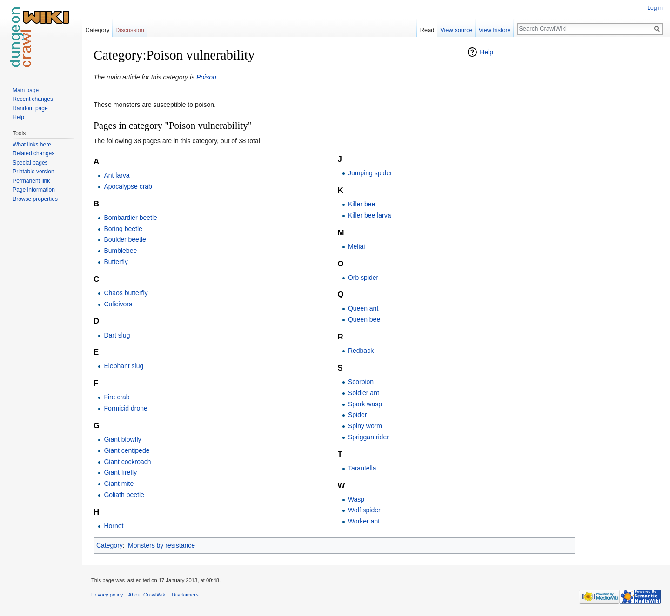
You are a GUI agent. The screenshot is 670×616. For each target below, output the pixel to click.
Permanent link (31, 181)
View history (494, 29)
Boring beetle (123, 228)
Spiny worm (365, 426)
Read (427, 29)
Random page (30, 108)
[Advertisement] (621, 185)
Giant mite (119, 483)
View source (456, 29)
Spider (357, 414)
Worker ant (364, 521)
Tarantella (362, 468)
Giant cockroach (127, 461)
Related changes (33, 153)
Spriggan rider (368, 437)
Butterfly (115, 261)
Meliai (356, 246)
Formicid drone (125, 408)
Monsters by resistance (161, 545)
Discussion (129, 29)
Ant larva (116, 175)
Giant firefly (120, 472)
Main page (26, 90)
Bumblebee (120, 250)
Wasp (356, 499)
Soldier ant (363, 393)
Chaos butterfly (125, 293)
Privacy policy (107, 594)
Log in (655, 8)
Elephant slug (123, 366)
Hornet (113, 526)
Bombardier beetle (130, 217)
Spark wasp (365, 404)
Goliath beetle (124, 494)
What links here (32, 144)
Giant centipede (126, 450)
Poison (206, 77)
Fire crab (116, 397)
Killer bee (361, 204)
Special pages (30, 162)
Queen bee (364, 319)
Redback (361, 350)
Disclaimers (185, 594)
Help (486, 52)
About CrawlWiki (147, 594)
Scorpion (361, 381)
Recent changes (33, 99)
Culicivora (118, 304)
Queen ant (363, 308)
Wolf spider (364, 510)
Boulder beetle (125, 239)
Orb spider (363, 277)
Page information (34, 189)
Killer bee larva (369, 215)
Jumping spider (370, 173)
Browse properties (35, 199)
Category (109, 545)
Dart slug (117, 335)
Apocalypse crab (128, 186)
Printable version (33, 171)
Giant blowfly (122, 439)
